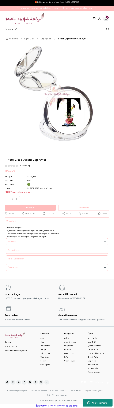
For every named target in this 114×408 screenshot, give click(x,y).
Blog (42, 342)
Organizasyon (69, 361)
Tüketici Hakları (75, 391)
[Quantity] (12, 199)
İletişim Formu (93, 350)
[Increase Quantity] (17, 199)
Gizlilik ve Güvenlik (57, 391)
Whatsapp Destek (97, 402)
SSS (42, 338)
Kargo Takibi (93, 368)
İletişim (43, 361)
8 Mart (66, 357)
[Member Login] (99, 18)
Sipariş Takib (93, 357)
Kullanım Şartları (47, 353)
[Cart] (106, 18)
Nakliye (43, 350)
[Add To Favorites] (9, 213)
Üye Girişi (92, 342)
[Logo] (25, 18)
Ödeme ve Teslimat (38, 391)
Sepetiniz (92, 361)
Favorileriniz (93, 365)
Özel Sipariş (45, 365)
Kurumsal (67, 350)
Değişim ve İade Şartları (94, 391)
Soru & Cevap (14, 250)
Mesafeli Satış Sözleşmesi (16, 391)
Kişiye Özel (68, 346)
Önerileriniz (13, 267)
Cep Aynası (31, 177)
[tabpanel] (57, 95)
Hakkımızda (45, 346)
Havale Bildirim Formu (96, 353)
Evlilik (66, 338)
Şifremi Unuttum (94, 346)
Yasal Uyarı (45, 357)
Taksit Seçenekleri (16, 259)
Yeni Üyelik (92, 338)
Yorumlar (12, 241)
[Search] (57, 29)
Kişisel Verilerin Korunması (57, 395)
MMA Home (69, 353)
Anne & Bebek (70, 342)
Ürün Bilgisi (11, 221)
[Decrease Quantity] (7, 199)
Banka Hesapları (94, 372)
